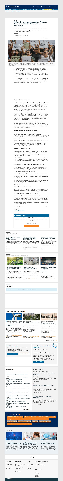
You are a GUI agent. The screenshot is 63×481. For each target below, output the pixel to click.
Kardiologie (28, 419)
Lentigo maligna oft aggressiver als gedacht (14, 379)
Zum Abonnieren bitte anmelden (31, 226)
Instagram (37, 477)
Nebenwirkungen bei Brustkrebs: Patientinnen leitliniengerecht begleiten (18, 404)
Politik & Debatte (48, 9)
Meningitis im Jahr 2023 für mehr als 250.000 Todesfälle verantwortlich (16, 407)
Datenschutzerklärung (19, 466)
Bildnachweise (18, 471)
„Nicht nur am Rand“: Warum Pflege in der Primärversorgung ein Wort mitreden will (18, 399)
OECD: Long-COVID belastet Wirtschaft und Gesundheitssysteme (13, 239)
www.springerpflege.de (39, 464)
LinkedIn (36, 472)
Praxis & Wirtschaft (10, 467)
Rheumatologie (18, 424)
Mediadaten (29, 463)
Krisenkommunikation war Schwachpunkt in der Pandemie (48, 324)
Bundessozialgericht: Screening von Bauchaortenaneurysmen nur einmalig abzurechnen (18, 396)
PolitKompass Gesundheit (44, 421)
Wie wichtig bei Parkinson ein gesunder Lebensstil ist (16, 401)
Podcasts (25, 9)
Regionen (42, 9)
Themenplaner (30, 464)
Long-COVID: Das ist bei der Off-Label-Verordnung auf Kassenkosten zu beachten (31, 444)
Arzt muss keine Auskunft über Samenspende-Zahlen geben (48, 238)
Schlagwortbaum (18, 463)
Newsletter (29, 468)
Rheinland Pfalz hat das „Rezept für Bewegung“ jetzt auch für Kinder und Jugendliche (17, 393)
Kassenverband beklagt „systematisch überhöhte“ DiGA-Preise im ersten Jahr (18, 384)
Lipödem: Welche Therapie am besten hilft (14, 381)
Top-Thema (26, 416)
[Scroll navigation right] (57, 9)
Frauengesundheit (11, 419)
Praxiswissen (19, 9)
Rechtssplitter (10, 424)
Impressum (17, 468)
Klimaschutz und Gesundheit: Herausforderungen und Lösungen (14, 269)
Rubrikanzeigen (30, 466)
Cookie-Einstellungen (19, 467)
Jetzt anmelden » (12, 354)
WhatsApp (37, 475)
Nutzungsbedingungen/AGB (20, 464)
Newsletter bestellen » (38, 362)
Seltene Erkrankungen (27, 424)
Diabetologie (47, 416)
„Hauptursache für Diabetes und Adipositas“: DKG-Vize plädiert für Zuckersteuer (17, 390)
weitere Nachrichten (26, 409)
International (21, 211)
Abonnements (30, 467)
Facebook (37, 474)
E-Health (53, 416)
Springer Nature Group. (29, 480)
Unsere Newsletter (13, 414)
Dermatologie (40, 416)
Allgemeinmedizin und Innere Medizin (15, 416)
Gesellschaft (16, 211)
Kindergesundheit (35, 419)
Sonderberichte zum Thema (15, 311)
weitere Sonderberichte (51, 341)
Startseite (8, 463)
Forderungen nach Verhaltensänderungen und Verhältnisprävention (30, 269)
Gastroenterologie (20, 419)
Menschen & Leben (45, 419)
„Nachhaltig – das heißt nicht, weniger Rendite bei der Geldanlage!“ (13, 324)
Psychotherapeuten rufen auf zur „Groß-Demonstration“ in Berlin (18, 377)
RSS (28, 470)
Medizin (14, 9)
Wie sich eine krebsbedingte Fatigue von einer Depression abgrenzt (16, 375)
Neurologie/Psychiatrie (12, 421)
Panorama (8, 468)
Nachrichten (9, 9)
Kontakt (16, 470)
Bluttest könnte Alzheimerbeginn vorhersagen (48, 443)
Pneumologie (35, 421)
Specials (29, 9)
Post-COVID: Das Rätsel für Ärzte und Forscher (31, 323)
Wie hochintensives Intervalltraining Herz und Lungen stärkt (17, 387)
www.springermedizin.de (40, 463)
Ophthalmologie (27, 421)
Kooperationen (36, 9)
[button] (54, 7)
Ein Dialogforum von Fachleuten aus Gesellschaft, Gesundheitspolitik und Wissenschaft (48, 269)
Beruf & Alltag (33, 416)
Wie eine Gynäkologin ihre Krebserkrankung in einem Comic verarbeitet (29, 239)
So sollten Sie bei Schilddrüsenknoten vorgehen (13, 443)
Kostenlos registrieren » (25, 354)
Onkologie (20, 421)
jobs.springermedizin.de (40, 466)
